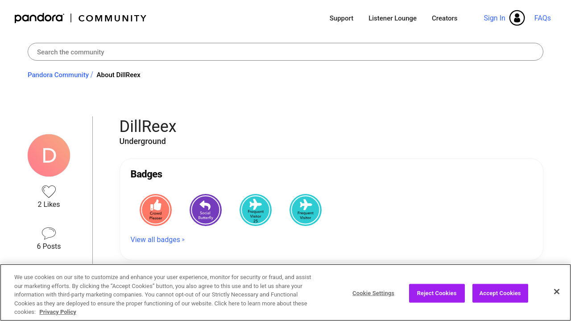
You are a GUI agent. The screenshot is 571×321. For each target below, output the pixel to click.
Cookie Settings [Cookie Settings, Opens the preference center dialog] (373, 293)
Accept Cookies (500, 293)
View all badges (155, 239)
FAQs (542, 18)
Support (341, 18)
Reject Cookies (437, 293)
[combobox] (285, 52)
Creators (444, 18)
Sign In (494, 18)
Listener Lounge (392, 18)
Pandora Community (81, 18)
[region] (285, 292)
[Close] (557, 291)
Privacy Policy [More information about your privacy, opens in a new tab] (57, 312)
